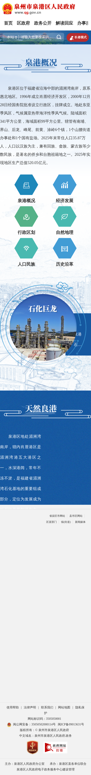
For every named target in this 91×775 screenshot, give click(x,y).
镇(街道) (66, 521)
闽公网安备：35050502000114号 (31, 724)
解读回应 (64, 23)
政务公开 (43, 23)
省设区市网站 (57, 515)
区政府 (23, 23)
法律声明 (30, 707)
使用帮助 (13, 707)
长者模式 (78, 37)
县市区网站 (75, 515)
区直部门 (51, 521)
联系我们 (47, 707)
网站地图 (64, 707)
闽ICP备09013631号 (71, 724)
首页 (8, 23)
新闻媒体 (80, 521)
